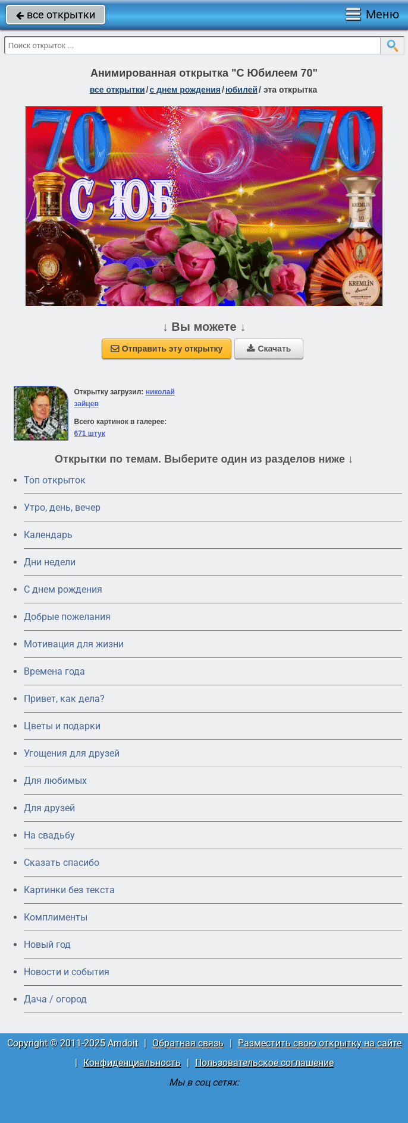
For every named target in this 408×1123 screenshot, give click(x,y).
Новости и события (66, 972)
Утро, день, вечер (62, 507)
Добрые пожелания (67, 616)
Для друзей (49, 808)
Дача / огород (55, 999)
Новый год (47, 944)
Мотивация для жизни (74, 644)
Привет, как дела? (64, 698)
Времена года (54, 671)
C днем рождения (63, 589)
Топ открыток (55, 480)
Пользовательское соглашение (264, 1062)
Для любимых (55, 780)
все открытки (55, 14)
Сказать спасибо (61, 862)
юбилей (241, 89)
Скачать (269, 348)
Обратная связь (188, 1043)
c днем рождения (185, 89)
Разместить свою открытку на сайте (319, 1043)
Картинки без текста (69, 890)
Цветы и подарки (62, 726)
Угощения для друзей (72, 753)
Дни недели (50, 562)
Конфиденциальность (132, 1062)
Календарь (48, 534)
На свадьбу (49, 835)
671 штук (89, 433)
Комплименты (55, 917)
